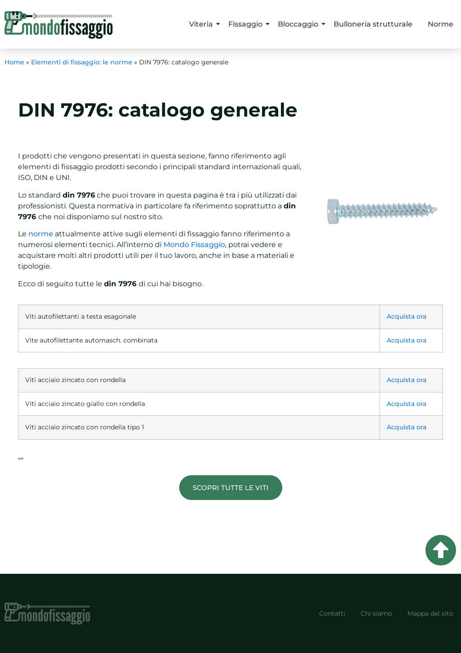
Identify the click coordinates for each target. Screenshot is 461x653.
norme (40, 234)
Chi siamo (376, 613)
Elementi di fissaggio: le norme (81, 62)
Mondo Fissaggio (194, 244)
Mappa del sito (430, 613)
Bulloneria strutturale (373, 24)
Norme (440, 24)
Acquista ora (406, 316)
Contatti (332, 613)
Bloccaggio (299, 24)
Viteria (202, 24)
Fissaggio (247, 24)
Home (14, 62)
